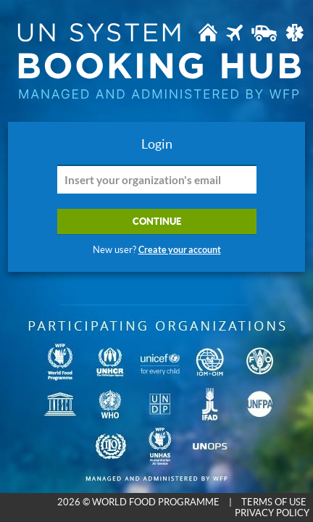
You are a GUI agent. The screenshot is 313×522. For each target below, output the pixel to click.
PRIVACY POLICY (272, 513)
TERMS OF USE (273, 502)
